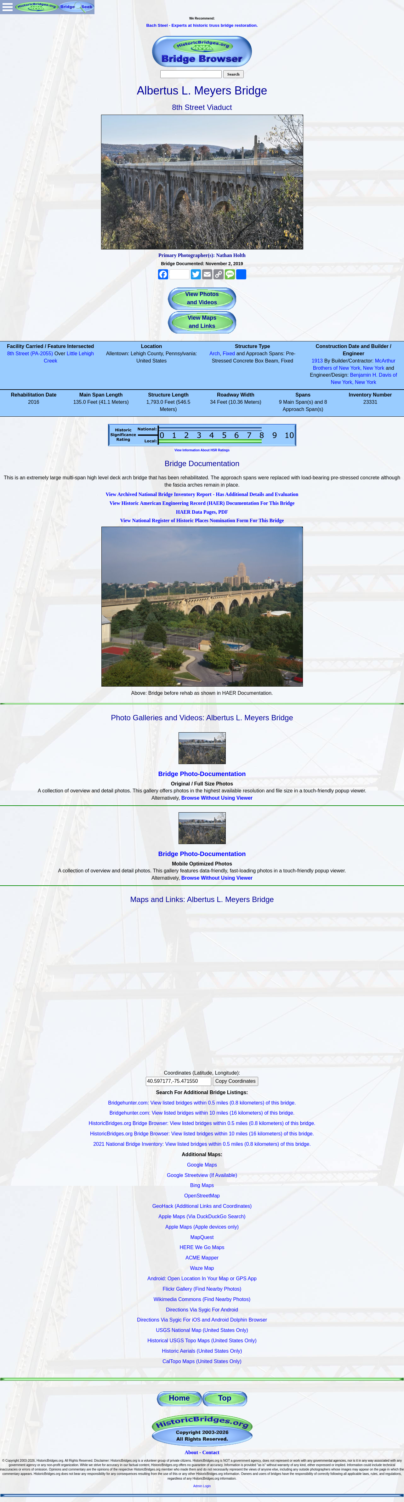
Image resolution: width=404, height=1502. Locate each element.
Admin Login (202, 1486)
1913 (317, 360)
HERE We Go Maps (202, 1247)
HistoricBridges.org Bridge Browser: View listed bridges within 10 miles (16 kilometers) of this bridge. (202, 1133)
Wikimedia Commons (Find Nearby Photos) (202, 1299)
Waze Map (202, 1268)
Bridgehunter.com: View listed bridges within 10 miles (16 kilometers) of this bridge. (202, 1113)
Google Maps (202, 1165)
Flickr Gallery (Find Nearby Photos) (202, 1289)
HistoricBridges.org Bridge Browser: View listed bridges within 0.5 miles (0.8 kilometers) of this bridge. (202, 1123)
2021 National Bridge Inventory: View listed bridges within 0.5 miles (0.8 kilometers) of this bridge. (202, 1144)
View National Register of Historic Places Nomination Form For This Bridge (202, 520)
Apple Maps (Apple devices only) (202, 1227)
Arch (214, 353)
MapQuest (202, 1237)
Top (224, 1398)
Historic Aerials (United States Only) (202, 1351)
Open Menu (7, 7)
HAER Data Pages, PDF (202, 512)
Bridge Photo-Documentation (202, 773)
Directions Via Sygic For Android (202, 1309)
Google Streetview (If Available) (202, 1175)
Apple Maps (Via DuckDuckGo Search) (201, 1216)
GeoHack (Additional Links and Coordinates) (202, 1206)
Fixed (229, 353)
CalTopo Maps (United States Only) (202, 1361)
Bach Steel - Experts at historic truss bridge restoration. (202, 25)
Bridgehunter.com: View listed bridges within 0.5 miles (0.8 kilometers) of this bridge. (202, 1102)
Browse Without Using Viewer (217, 798)
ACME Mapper (202, 1257)
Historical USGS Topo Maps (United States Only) (202, 1340)
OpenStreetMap (202, 1195)
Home (179, 1398)
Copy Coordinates (235, 1081)
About (191, 1452)
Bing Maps (202, 1185)
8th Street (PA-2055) (30, 353)
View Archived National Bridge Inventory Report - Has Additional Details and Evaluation (201, 494)
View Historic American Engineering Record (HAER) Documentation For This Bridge (202, 503)
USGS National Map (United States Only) (202, 1330)
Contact (210, 1452)
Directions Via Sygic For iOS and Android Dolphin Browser (202, 1319)
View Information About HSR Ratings (202, 450)
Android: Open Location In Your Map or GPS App (202, 1278)
